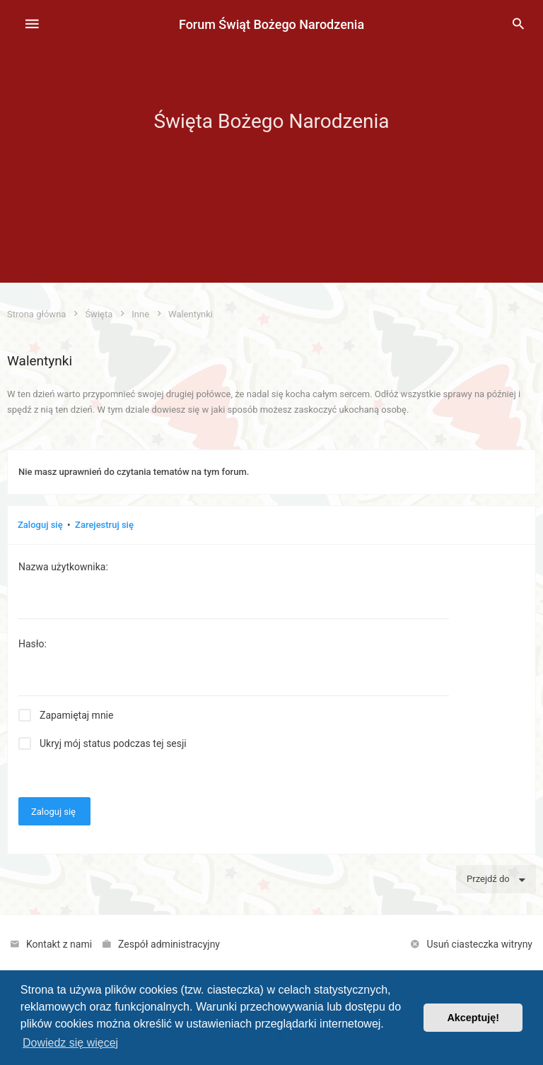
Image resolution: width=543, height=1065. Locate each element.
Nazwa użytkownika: (63, 566)
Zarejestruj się (104, 524)
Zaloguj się (40, 524)
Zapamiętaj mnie (76, 715)
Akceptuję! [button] (473, 1017)
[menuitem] (518, 24)
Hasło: (32, 643)
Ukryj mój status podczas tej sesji (113, 743)
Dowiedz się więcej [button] (70, 1043)
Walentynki (39, 361)
